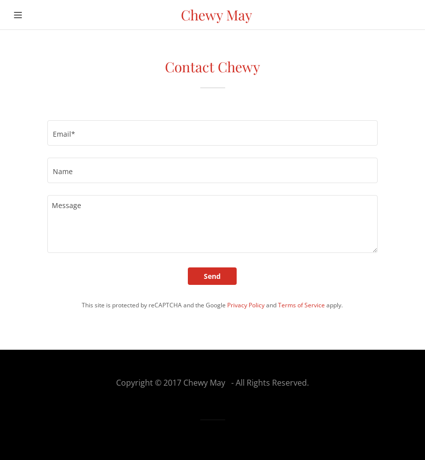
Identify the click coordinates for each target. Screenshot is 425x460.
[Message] (212, 224)
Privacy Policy (246, 305)
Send (212, 276)
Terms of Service (301, 305)
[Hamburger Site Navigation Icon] (18, 15)
